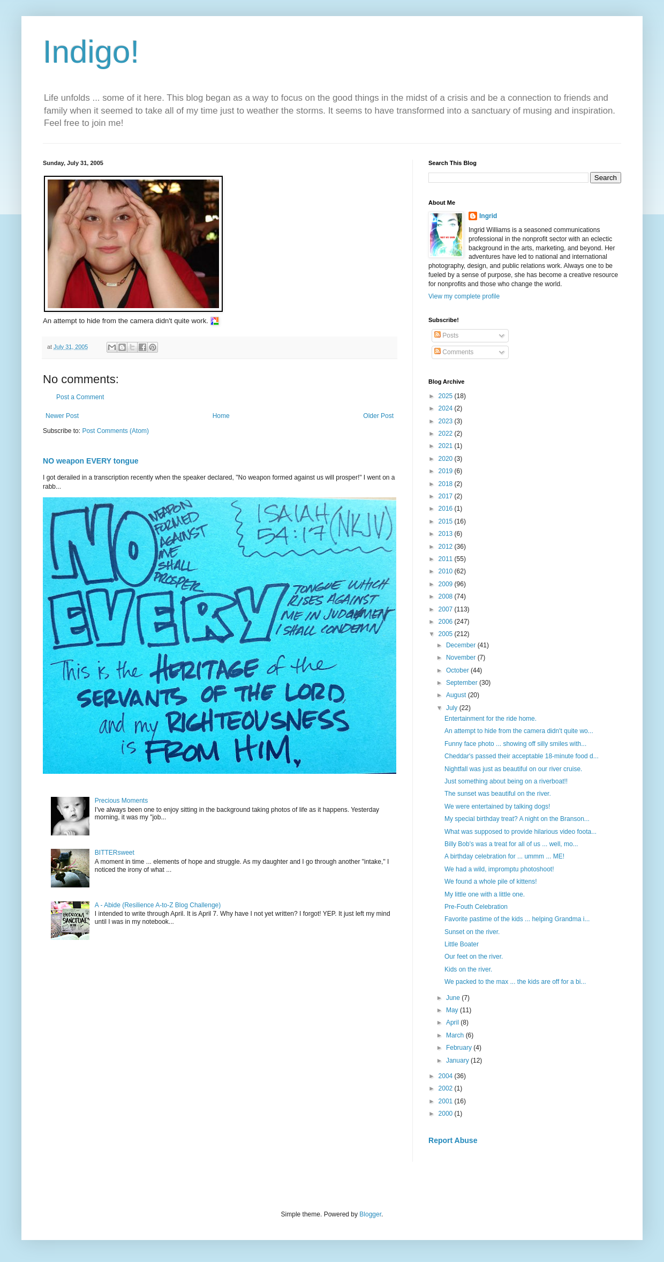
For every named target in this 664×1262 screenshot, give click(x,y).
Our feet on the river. (474, 956)
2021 (447, 446)
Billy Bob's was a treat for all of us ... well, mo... (511, 844)
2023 (447, 421)
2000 (447, 1113)
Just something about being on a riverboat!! (506, 781)
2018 (447, 484)
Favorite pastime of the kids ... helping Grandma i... (517, 919)
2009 (447, 584)
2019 (447, 471)
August (457, 695)
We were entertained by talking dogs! (498, 806)
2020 (447, 458)
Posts (446, 335)
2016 (447, 508)
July (452, 708)
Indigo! (91, 52)
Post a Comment (80, 397)
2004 (447, 1076)
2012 (447, 546)
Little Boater (462, 944)
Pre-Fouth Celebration (476, 906)
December (462, 645)
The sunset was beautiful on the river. (498, 793)
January (458, 1060)
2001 (447, 1101)
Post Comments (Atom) (115, 431)
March (456, 1035)
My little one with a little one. (485, 894)
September (462, 682)
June (454, 998)
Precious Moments (121, 800)
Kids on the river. (469, 969)
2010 (447, 571)
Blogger (370, 1214)
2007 (447, 609)
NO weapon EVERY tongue (91, 461)
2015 (447, 521)
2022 (447, 433)
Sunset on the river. (473, 932)
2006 (447, 621)
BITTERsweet (114, 852)
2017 (447, 496)
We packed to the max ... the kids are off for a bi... (515, 981)
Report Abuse (452, 1140)
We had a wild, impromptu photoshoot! (500, 869)
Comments (453, 352)
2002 (447, 1088)
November (462, 657)
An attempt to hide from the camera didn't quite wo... (518, 731)
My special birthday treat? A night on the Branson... (517, 819)
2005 (447, 634)
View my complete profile (464, 296)
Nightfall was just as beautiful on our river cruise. (514, 769)
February (459, 1047)
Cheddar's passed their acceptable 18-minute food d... (521, 756)
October (458, 670)
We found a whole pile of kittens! (491, 881)
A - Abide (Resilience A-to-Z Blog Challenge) (158, 905)
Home (221, 416)
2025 (447, 396)
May (453, 1010)
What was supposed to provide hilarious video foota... (520, 831)
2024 (447, 408)
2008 (447, 596)
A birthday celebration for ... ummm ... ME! (505, 856)
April (453, 1022)
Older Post (378, 416)
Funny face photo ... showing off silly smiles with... (515, 744)
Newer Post (62, 416)
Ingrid (488, 216)
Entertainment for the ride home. (491, 718)
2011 (447, 559)
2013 (447, 533)
